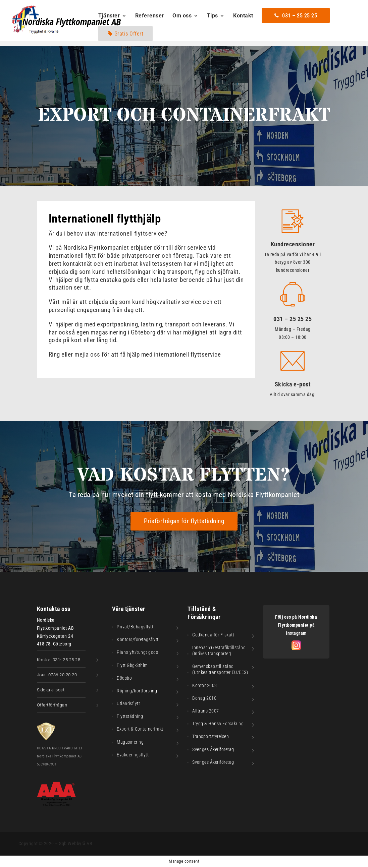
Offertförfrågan (52, 704)
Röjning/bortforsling (137, 690)
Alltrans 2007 (205, 711)
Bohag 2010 (204, 698)
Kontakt (243, 16)
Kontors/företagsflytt (138, 639)
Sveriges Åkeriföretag (213, 749)
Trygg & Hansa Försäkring (218, 723)
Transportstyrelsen (210, 736)
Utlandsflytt (128, 703)
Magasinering (130, 742)
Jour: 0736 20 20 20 (57, 674)
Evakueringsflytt (133, 754)
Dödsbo (124, 678)
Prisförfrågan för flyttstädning (184, 521)
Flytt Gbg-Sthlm (132, 665)
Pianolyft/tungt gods (137, 652)
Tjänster (109, 16)
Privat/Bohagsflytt (135, 626)
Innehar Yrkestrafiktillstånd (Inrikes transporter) (219, 650)
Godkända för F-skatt (213, 634)
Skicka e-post (293, 384)
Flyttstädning (130, 716)
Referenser (149, 16)
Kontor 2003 (204, 685)
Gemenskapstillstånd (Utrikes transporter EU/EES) (220, 669)
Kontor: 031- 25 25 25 (59, 659)
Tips (212, 16)
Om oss (182, 16)
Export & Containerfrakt (140, 729)
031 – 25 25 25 (292, 318)
